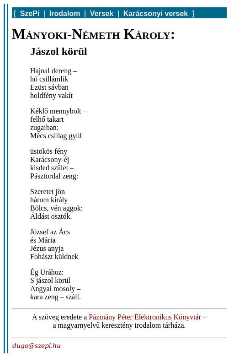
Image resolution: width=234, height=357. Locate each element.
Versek (102, 13)
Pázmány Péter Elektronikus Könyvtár (145, 317)
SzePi (30, 13)
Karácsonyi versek (155, 13)
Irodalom (64, 13)
